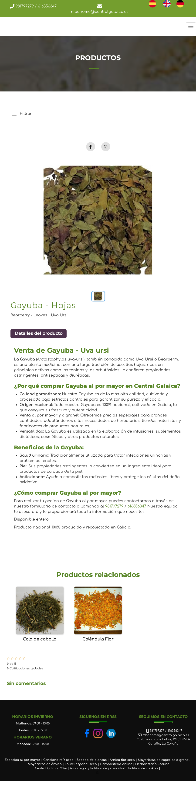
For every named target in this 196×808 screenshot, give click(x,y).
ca (72, 760)
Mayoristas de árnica (45, 764)
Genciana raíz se (56, 760)
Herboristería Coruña (152, 764)
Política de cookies (143, 768)
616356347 (47, 6)
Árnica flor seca (122, 760)
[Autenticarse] (97, 772)
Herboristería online (116, 764)
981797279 (24, 6)
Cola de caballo (39, 639)
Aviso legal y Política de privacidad (97, 768)
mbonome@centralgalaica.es (99, 12)
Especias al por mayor (22, 760)
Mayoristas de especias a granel (163, 760)
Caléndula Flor (98, 639)
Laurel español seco (81, 764)
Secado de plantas (92, 760)
